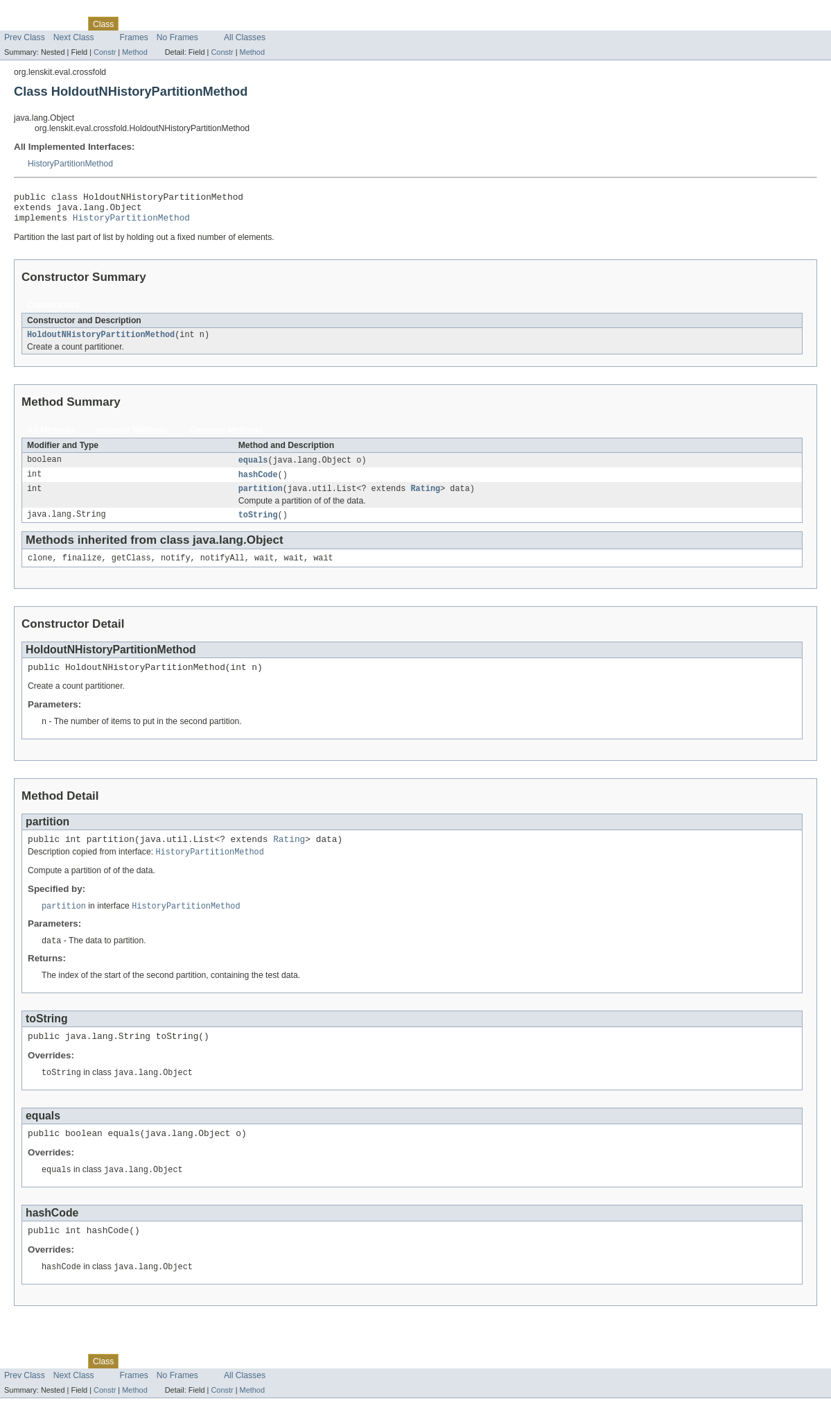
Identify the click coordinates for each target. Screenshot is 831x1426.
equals (253, 468)
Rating (426, 498)
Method (134, 52)
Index (214, 23)
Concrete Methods (226, 438)
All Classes (244, 37)
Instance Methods (132, 438)
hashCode (258, 483)
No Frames (177, 37)
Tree (134, 23)
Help (241, 23)
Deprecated (173, 23)
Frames (134, 37)
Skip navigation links (38, 12)
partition (260, 498)
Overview (22, 23)
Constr (105, 52)
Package (64, 23)
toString (258, 525)
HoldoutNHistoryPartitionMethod (101, 341)
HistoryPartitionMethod (70, 164)
